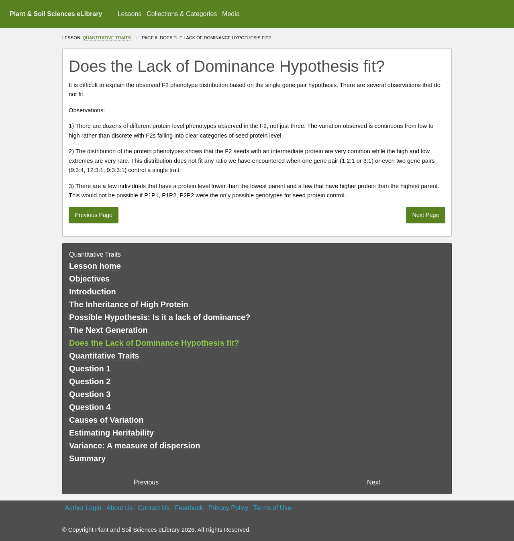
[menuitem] (129, 14)
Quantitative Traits (107, 37)
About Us (119, 508)
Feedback (189, 508)
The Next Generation (108, 330)
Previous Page (93, 215)
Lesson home (95, 265)
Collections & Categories (182, 13)
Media (231, 13)
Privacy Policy (228, 508)
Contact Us (154, 508)
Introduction (92, 291)
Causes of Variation (106, 419)
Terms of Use (272, 508)
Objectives (89, 278)
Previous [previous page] (146, 482)
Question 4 (89, 407)
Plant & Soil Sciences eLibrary (56, 13)
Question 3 (89, 394)
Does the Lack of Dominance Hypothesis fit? (154, 342)
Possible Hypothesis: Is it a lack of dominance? (159, 317)
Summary (87, 458)
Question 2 (89, 381)
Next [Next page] (373, 482)
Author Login (83, 508)
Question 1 (89, 368)
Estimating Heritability (111, 432)
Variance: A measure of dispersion (134, 445)
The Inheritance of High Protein (128, 304)
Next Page (425, 215)
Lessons (130, 13)
